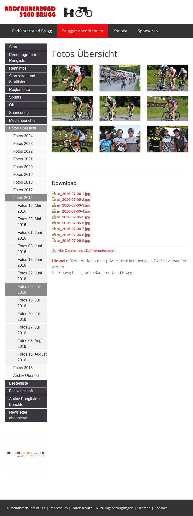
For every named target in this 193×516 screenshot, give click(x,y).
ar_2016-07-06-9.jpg (73, 240)
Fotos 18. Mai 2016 (29, 208)
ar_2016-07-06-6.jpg (73, 223)
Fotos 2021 (23, 159)
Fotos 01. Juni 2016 (29, 235)
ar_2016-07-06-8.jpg (73, 235)
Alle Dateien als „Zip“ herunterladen (87, 250)
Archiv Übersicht (27, 375)
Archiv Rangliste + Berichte (24, 402)
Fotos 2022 (23, 151)
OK (12, 105)
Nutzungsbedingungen (114, 508)
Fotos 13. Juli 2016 (28, 303)
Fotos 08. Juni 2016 (29, 249)
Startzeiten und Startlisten (22, 79)
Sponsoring (19, 113)
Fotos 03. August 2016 (31, 344)
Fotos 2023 (23, 144)
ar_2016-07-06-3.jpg (73, 205)
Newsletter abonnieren (18, 415)
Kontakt (120, 31)
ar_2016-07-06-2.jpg (73, 199)
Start (13, 47)
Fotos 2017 (23, 190)
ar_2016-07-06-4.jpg (73, 211)
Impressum (58, 508)
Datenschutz (82, 508)
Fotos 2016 (23, 198)
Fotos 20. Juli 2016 (28, 317)
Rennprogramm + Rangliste (24, 58)
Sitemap (144, 508)
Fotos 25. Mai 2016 (29, 222)
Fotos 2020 (23, 167)
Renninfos (17, 68)
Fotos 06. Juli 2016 (28, 289)
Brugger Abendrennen (82, 31)
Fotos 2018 (23, 182)
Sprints (15, 97)
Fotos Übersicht (22, 128)
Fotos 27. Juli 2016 (28, 330)
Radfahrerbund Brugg (32, 31)
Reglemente (19, 89)
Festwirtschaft (21, 391)
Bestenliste (18, 383)
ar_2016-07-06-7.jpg (73, 229)
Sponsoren (148, 31)
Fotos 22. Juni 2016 (29, 276)
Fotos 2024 (23, 136)
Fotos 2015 (23, 368)
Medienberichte (22, 120)
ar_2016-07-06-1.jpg (73, 194)
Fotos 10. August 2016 (31, 357)
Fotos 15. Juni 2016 (29, 262)
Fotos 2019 (23, 174)
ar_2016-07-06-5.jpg (73, 217)
